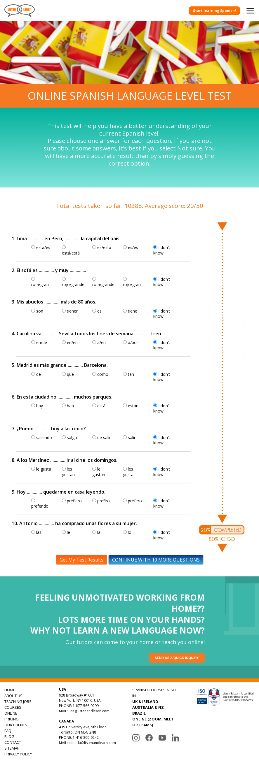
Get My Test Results (81, 560)
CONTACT (12, 742)
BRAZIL (139, 713)
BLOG (9, 736)
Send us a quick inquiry (177, 658)
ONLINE (10, 713)
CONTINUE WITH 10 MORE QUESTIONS (156, 560)
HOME (9, 689)
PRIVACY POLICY (18, 754)
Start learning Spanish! (214, 10)
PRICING (11, 719)
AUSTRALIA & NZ (148, 707)
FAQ (7, 730)
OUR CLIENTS (15, 724)
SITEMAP (12, 748)
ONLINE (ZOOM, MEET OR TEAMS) (153, 721)
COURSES (12, 707)
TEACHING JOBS (18, 701)
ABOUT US (13, 695)
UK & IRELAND (145, 701)
